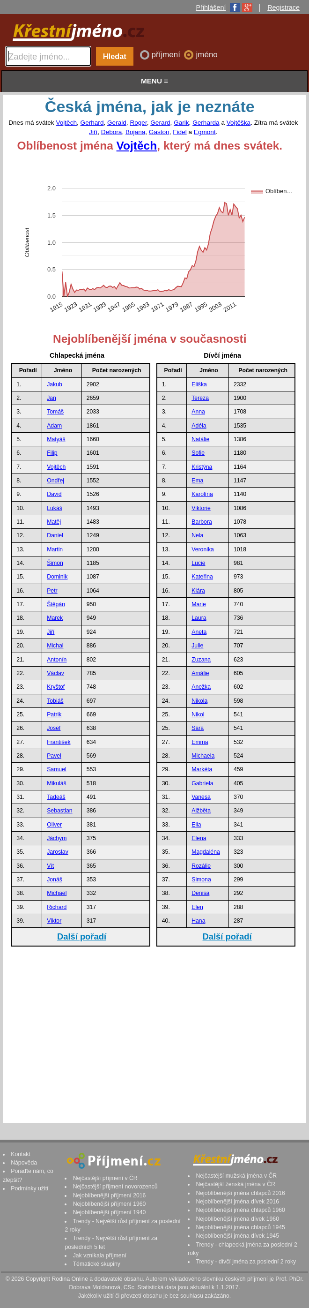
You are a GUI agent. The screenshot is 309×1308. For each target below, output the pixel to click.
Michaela (202, 755)
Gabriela (202, 783)
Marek (55, 618)
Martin (55, 549)
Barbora (201, 522)
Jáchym (56, 838)
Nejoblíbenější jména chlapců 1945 (240, 1227)
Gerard (160, 122)
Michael (56, 893)
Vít (50, 866)
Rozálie (201, 866)
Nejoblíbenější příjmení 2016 (109, 1195)
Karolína (202, 494)
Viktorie (201, 508)
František (58, 742)
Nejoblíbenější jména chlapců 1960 (240, 1210)
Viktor (54, 920)
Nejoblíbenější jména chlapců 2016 (240, 1193)
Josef (53, 728)
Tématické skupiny (96, 1264)
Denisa (200, 893)
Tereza (200, 398)
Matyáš (56, 439)
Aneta (198, 632)
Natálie (200, 439)
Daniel (55, 535)
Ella (196, 824)
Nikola (199, 701)
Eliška (199, 384)
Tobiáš (55, 701)
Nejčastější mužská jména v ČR (236, 1176)
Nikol (197, 714)
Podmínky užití (29, 1188)
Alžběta (201, 810)
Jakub (54, 384)
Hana (198, 920)
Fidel (179, 131)
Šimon (55, 563)
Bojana (135, 131)
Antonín (56, 659)
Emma (199, 742)
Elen (197, 907)
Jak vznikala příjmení (99, 1255)
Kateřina (202, 576)
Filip (52, 453)
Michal (55, 645)
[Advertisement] (153, 1034)
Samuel (56, 769)
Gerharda (205, 122)
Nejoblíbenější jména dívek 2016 (237, 1201)
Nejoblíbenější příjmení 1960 (109, 1204)
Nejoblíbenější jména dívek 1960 (237, 1219)
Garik (181, 122)
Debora (111, 131)
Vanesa (201, 797)
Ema (197, 480)
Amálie (200, 673)
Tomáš (55, 411)
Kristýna (201, 467)
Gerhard (92, 122)
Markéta (201, 769)
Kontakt (20, 1154)
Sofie (198, 453)
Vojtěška (238, 122)
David (54, 494)
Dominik (57, 576)
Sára (197, 728)
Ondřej (55, 480)
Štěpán (56, 604)
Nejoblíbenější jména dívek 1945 (237, 1236)
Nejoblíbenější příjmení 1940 (109, 1212)
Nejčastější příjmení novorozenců (115, 1186)
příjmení (167, 54)
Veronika (202, 549)
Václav (55, 673)
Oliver (54, 824)
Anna (198, 411)
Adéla (198, 425)
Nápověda (24, 1162)
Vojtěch (66, 122)
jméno (206, 54)
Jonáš (54, 879)
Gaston (159, 131)
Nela (197, 535)
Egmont (205, 131)
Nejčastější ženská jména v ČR (235, 1184)
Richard (56, 907)
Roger (138, 122)
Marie (198, 604)
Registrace (283, 7)
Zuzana (201, 659)
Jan (51, 398)
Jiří (93, 131)
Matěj (54, 522)
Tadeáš (56, 797)
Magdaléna (205, 852)
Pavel (54, 755)
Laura (198, 618)
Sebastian (59, 810)
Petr (52, 590)
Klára (198, 590)
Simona (201, 879)
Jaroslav (57, 852)
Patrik (54, 714)
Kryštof (56, 687)
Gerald (116, 122)
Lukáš (54, 508)
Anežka (201, 687)
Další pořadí (81, 936)
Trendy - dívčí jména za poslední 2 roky (246, 1261)
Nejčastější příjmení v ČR (105, 1178)
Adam (54, 425)
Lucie (198, 563)
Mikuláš (56, 783)
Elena (198, 838)
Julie (197, 645)
